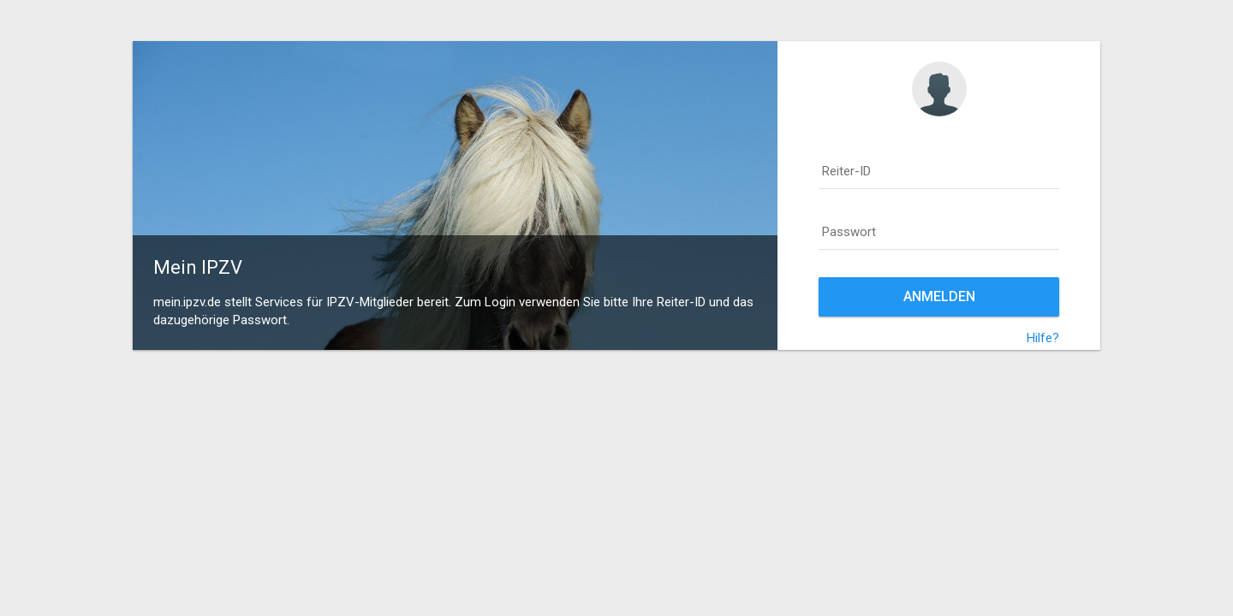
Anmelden (939, 296)
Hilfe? (1043, 338)
